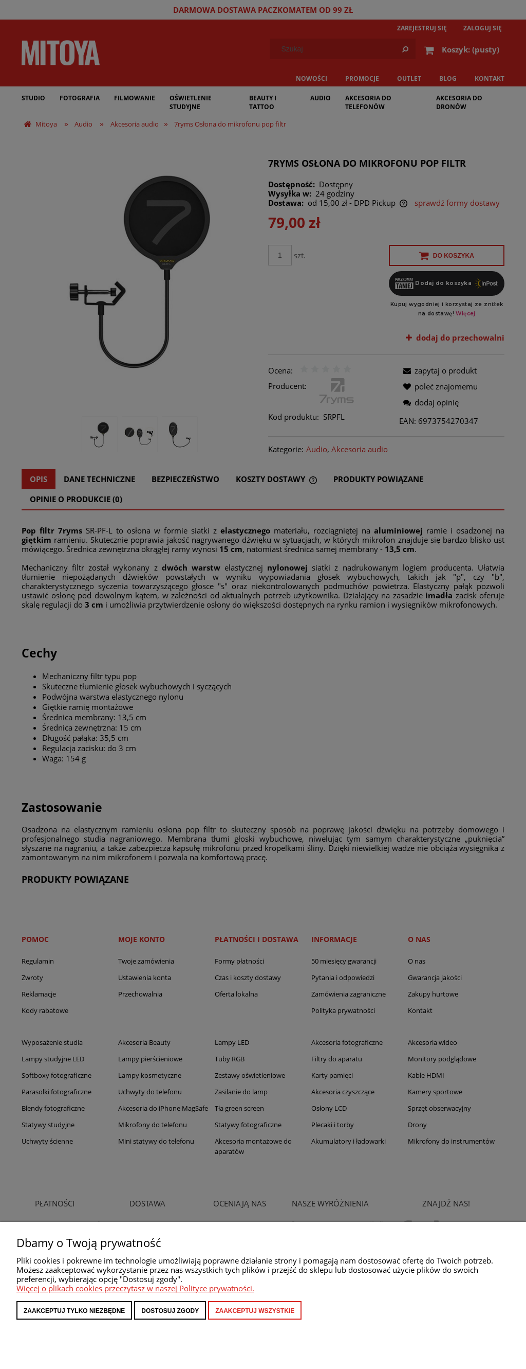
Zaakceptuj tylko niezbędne (74, 1310)
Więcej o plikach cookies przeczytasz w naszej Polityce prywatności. (135, 1288)
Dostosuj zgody (170, 1310)
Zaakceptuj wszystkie (254, 1310)
